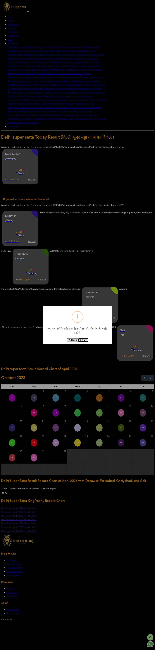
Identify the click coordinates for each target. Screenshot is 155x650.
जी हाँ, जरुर (83, 340)
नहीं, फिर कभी (72, 340)
